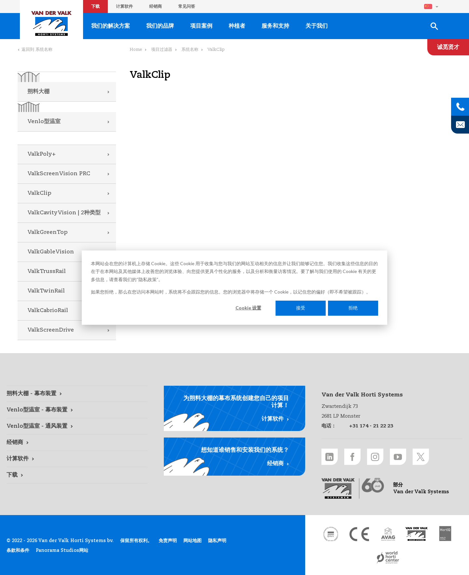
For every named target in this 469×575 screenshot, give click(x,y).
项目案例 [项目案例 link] (201, 26)
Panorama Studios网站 (62, 550)
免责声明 (168, 541)
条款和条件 (18, 550)
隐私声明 (217, 541)
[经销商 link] (77, 443)
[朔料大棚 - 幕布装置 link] (77, 394)
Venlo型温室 (44, 121)
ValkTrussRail (46, 271)
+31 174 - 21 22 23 (371, 426)
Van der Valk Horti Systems (51, 23)
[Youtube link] (398, 457)
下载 (95, 7)
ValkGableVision (50, 252)
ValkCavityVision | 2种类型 (64, 213)
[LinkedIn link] (329, 457)
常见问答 (186, 7)
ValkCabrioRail (47, 310)
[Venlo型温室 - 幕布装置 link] (77, 410)
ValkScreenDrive (50, 330)
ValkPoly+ (41, 154)
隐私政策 (147, 279)
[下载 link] (77, 475)
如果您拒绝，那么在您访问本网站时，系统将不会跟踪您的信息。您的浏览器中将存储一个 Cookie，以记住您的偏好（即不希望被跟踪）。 (231, 292)
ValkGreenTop (47, 232)
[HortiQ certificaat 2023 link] (445, 534)
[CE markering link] (359, 534)
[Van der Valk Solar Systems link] (416, 534)
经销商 (155, 7)
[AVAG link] (388, 534)
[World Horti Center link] (388, 557)
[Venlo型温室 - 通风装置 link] (77, 426)
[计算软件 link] (77, 459)
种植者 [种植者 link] (237, 26)
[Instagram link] (375, 457)
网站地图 (192, 541)
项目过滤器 (161, 50)
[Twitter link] (421, 457)
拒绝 (353, 307)
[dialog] (234, 287)
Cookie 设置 (248, 307)
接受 (300, 307)
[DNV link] (330, 534)
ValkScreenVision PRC (58, 174)
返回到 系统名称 (36, 50)
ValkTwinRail (46, 291)
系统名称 (189, 50)
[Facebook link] (352, 457)
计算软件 (124, 7)
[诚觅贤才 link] (448, 47)
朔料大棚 (38, 91)
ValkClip (39, 193)
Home (136, 50)
